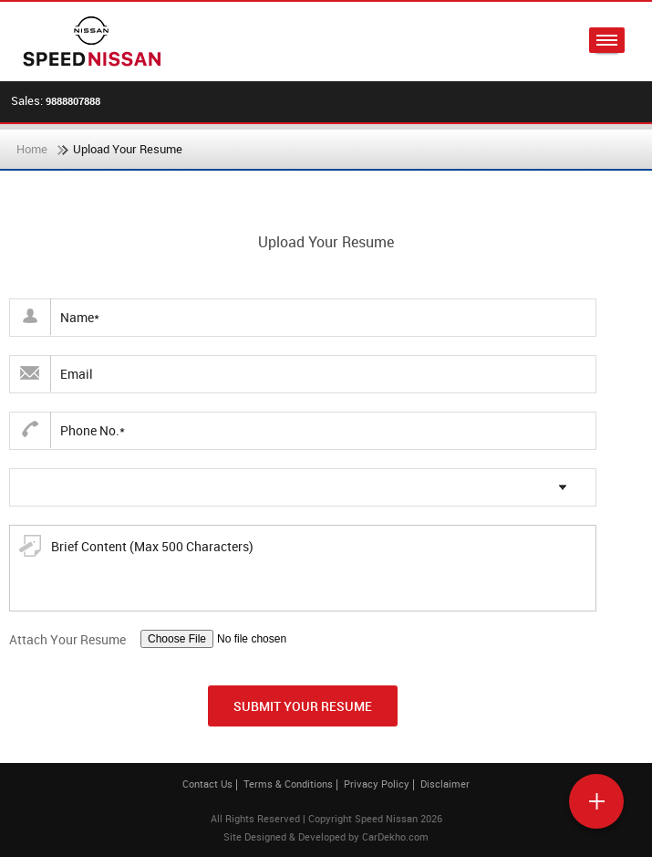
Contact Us (207, 783)
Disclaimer (445, 783)
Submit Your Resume (302, 706)
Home (31, 149)
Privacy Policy (376, 783)
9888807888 (73, 101)
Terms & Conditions (288, 783)
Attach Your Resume (67, 639)
